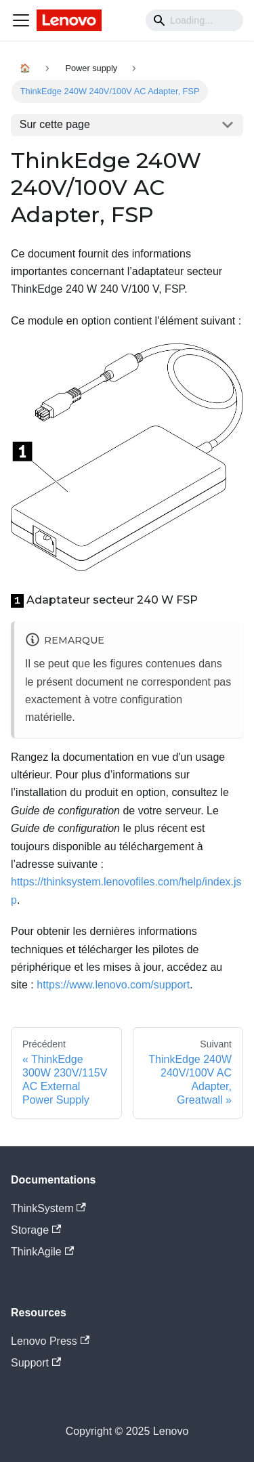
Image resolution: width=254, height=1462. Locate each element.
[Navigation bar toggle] (21, 20)
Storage (36, 1230)
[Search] (194, 20)
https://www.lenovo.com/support (113, 984)
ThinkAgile (42, 1251)
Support (36, 1363)
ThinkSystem (48, 1208)
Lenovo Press (50, 1341)
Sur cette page (55, 124)
